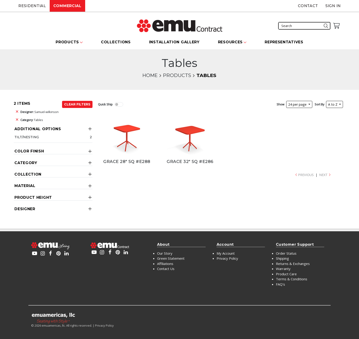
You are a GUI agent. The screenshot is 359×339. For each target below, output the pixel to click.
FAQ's (280, 284)
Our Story (164, 253)
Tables (31, 120)
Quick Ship (105, 104)
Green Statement (171, 258)
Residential (32, 6)
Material (24, 186)
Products (177, 75)
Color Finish (29, 151)
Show (280, 104)
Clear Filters (77, 104)
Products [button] (67, 42)
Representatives (284, 42)
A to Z (333, 104)
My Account (226, 253)
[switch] (118, 104)
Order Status (286, 253)
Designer (24, 209)
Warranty (283, 268)
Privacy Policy (227, 258)
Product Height (33, 197)
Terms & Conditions (291, 279)
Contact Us (165, 268)
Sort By (319, 104)
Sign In (333, 6)
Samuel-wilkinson (39, 112)
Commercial (67, 6)
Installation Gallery (174, 42)
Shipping (282, 258)
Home (150, 75)
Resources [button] (230, 42)
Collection (27, 174)
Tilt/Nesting (26, 137)
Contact (308, 6)
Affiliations (165, 263)
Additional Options (37, 129)
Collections (116, 42)
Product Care (286, 274)
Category (25, 163)
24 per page (297, 104)
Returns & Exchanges (293, 263)
